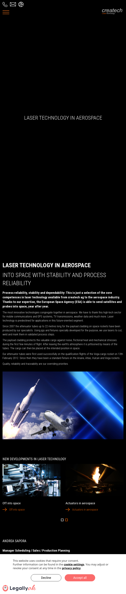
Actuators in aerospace (85, 509)
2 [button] (66, 520)
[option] (31, 490)
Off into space (17, 509)
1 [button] (62, 520)
